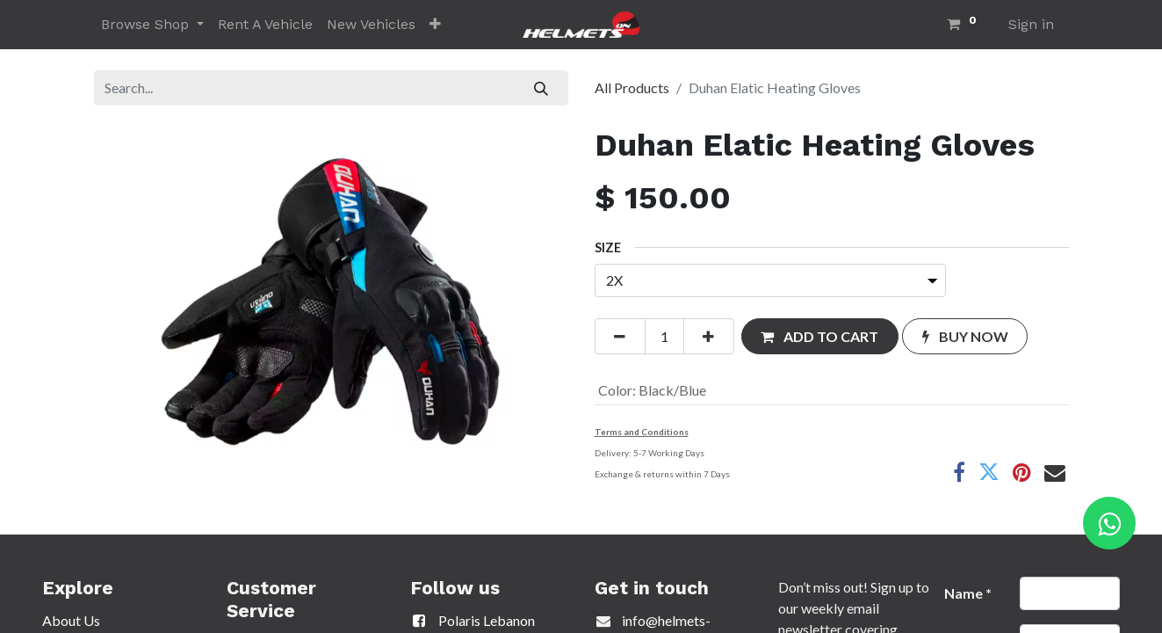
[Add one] (708, 335)
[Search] (540, 88)
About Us (71, 620)
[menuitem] (265, 24)
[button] (435, 24)
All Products (632, 87)
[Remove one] (620, 335)
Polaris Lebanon (472, 620)
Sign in (1031, 24)
